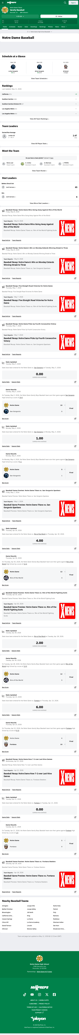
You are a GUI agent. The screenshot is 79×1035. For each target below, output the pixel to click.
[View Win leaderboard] (58, 197)
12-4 (25, 564)
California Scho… (7, 916)
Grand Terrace (6, 925)
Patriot (55, 909)
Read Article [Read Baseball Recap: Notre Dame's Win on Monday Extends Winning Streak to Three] (6, 278)
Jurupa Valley (31, 909)
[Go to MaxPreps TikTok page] (24, 995)
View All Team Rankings (39, 119)
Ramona (56, 916)
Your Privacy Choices (39, 1010)
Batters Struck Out (8, 183)
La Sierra (30, 919)
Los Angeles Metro (8, 109)
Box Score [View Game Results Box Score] (5, 418)
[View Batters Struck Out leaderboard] (58, 187)
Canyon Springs (7, 919)
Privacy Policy (44, 1004)
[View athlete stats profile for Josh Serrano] (21, 187)
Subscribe (33, 1004)
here (51, 158)
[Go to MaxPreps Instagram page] (39, 995)
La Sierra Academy (33, 922)
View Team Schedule (39, 78)
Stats (26, 27)
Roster (20, 27)
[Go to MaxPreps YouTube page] (32, 995)
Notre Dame (11, 405)
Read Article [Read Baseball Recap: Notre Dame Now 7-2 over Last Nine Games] (6, 790)
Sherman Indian (58, 922)
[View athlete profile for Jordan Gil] (39, 132)
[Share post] (75, 240)
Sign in (73, 3)
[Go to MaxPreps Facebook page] (54, 995)
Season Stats (16, 382)
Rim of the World (39, 534)
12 (61, 572)
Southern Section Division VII (11, 104)
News (57, 27)
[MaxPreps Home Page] (28, 31)
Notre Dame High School (39, 960)
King (28, 916)
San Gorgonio (38, 368)
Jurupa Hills (31, 906)
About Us (33, 1000)
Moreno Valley (31, 929)
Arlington (5, 906)
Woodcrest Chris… (59, 929)
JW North (30, 912)
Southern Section (7, 99)
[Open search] (65, 2)
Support (39, 1013)
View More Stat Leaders (39, 203)
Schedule (12, 27)
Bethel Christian (7, 909)
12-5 (25, 666)
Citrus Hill (5, 922)
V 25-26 (20, 16)
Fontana (37, 701)
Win (3, 193)
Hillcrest (5, 929)
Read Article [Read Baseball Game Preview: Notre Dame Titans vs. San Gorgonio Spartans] (6, 521)
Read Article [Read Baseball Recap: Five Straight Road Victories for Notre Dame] (6, 316)
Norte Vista (56, 906)
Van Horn (56, 925)
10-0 (21, 398)
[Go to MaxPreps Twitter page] (47, 995)
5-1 (20, 462)
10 (61, 405)
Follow (59, 16)
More (63, 27)
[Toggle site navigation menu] (2, 2)
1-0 (17, 833)
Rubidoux (56, 919)
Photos (50, 27)
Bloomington (6, 912)
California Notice (45, 1007)
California (5, 94)
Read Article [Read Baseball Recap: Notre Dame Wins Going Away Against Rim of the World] (6, 240)
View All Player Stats (39, 143)
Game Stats (6, 382)
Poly (54, 912)
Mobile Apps (44, 1000)
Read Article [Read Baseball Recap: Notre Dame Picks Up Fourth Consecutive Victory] (6, 354)
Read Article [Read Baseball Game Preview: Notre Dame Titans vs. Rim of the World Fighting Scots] (6, 623)
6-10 (17, 731)
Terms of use (32, 1007)
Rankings (43, 27)
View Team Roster (39, 170)
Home (5, 27)
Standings (33, 27)
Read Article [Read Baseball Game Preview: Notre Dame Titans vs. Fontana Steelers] (6, 892)
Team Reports (8, 221)
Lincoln (29, 925)
